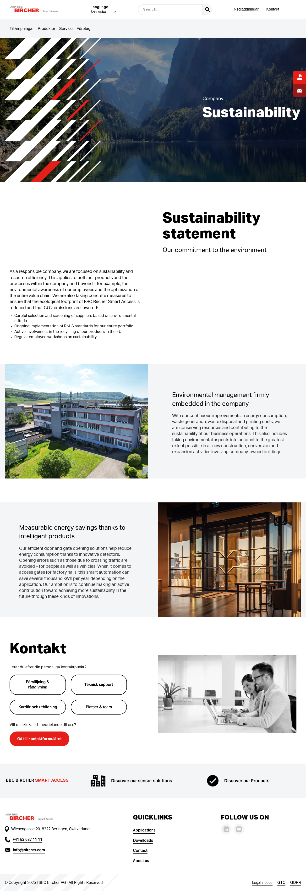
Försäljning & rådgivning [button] (37, 684)
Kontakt (272, 9)
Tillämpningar (22, 28)
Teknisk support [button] (98, 684)
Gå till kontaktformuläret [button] (39, 739)
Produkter (46, 28)
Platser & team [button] (99, 707)
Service (66, 28)
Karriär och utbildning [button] (37, 707)
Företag (83, 28)
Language (99, 7)
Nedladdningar (246, 9)
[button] (40, 10)
